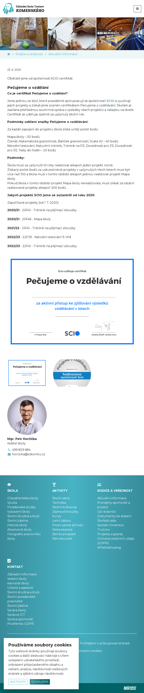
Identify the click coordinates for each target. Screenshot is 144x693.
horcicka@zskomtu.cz (28, 454)
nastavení (18, 681)
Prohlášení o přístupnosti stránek (102, 643)
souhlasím (39, 681)
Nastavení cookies (88, 651)
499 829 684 (21, 450)
